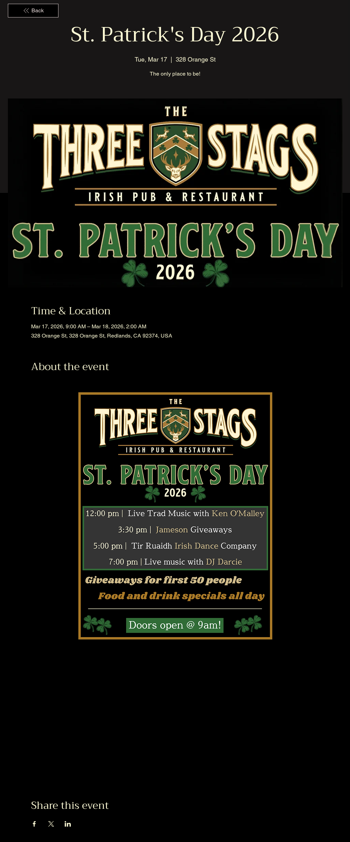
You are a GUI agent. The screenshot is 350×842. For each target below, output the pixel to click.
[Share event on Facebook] (34, 824)
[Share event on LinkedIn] (68, 824)
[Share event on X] (51, 824)
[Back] (33, 10)
